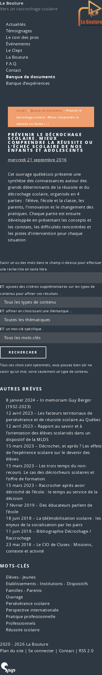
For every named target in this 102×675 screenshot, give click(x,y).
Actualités (16, 24)
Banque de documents (30, 77)
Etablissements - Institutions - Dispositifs (47, 583)
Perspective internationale (32, 610)
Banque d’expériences (28, 83)
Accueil (21, 110)
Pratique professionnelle (30, 616)
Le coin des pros (22, 37)
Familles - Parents (24, 590)
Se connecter (41, 650)
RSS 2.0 (86, 650)
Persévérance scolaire (28, 603)
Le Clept (14, 50)
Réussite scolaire (22, 629)
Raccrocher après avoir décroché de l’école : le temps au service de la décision (52, 492)
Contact (13, 70)
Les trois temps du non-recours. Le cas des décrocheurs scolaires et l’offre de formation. (50, 472)
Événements (18, 43)
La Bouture (12, 3)
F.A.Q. (11, 63)
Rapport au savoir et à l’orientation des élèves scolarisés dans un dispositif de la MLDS (48, 433)
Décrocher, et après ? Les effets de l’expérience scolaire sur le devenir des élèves (54, 452)
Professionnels (21, 623)
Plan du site (12, 650)
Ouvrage (14, 597)
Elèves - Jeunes (21, 577)
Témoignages (19, 30)
